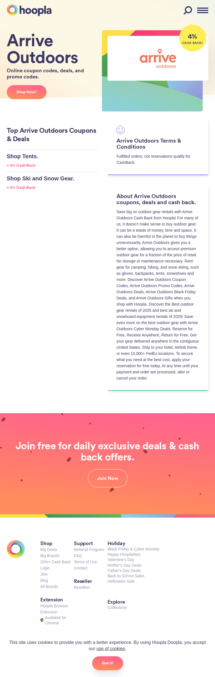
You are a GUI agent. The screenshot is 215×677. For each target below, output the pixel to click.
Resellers (82, 587)
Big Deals (48, 549)
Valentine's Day (121, 559)
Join (44, 574)
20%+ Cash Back (55, 562)
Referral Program (89, 549)
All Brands (49, 586)
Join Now (107, 478)
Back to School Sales (126, 576)
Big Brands (49, 555)
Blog (44, 580)
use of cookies (110, 648)
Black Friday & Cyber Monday (133, 549)
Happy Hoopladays (124, 554)
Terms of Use (85, 562)
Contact (80, 568)
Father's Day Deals (124, 570)
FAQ (78, 555)
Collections (117, 607)
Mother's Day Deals (125, 565)
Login (45, 568)
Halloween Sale (121, 581)
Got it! (107, 663)
